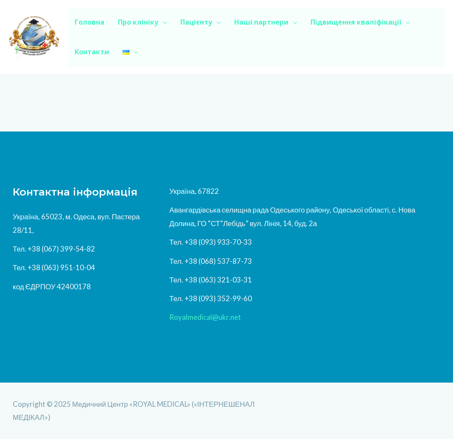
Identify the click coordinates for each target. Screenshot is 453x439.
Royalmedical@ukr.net (205, 317)
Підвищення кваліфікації (355, 22)
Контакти (92, 51)
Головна (89, 22)
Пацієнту (196, 22)
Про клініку (138, 22)
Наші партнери (261, 22)
